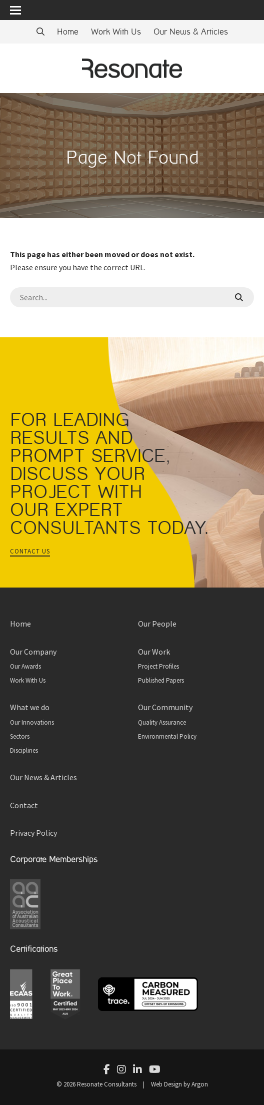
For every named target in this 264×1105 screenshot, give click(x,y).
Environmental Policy (167, 736)
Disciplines (24, 750)
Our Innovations (32, 722)
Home (67, 32)
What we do (30, 707)
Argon (200, 1084)
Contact (24, 805)
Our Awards (25, 666)
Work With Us (116, 32)
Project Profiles (158, 666)
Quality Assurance (162, 722)
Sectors (20, 736)
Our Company (33, 652)
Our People (157, 624)
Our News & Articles (191, 32)
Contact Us (30, 551)
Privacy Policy (33, 833)
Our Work (154, 652)
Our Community (165, 707)
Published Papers (161, 680)
